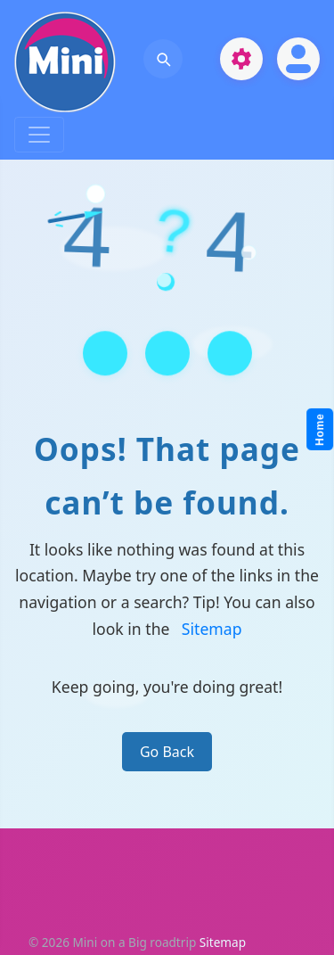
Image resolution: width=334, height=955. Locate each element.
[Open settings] (241, 58)
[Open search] (163, 58)
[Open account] (298, 58)
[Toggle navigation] (39, 134)
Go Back (167, 752)
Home (320, 430)
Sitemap (212, 628)
